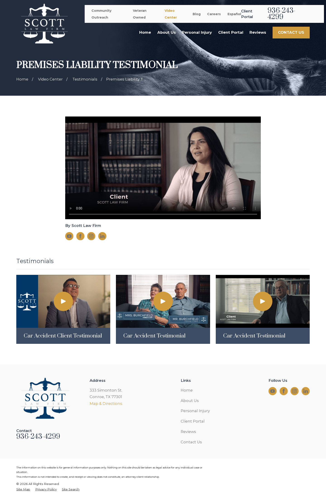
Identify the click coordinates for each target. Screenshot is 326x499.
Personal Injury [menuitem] (197, 32)
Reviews (188, 431)
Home (187, 390)
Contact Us (191, 442)
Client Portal (193, 421)
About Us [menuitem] (166, 32)
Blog (197, 14)
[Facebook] (80, 236)
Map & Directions (106, 403)
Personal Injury (195, 411)
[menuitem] (23, 489)
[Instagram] (91, 236)
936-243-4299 (282, 14)
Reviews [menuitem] (257, 32)
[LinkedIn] (102, 236)
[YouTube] (69, 236)
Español (234, 14)
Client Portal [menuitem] (230, 32)
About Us (190, 400)
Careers (214, 14)
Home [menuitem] (145, 32)
